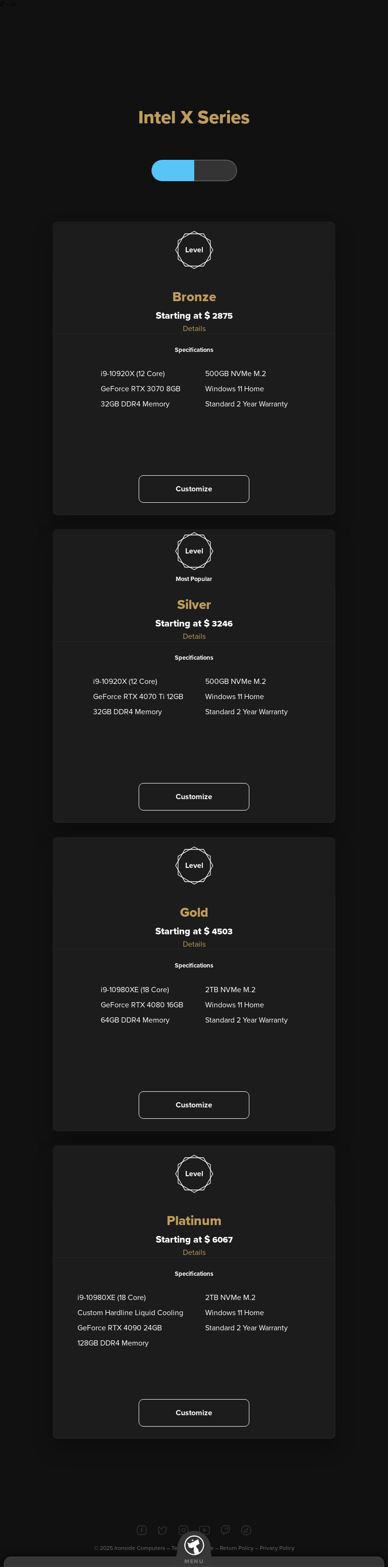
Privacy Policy (277, 1548)
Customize (194, 489)
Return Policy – (240, 1548)
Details (194, 328)
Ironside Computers (139, 1548)
